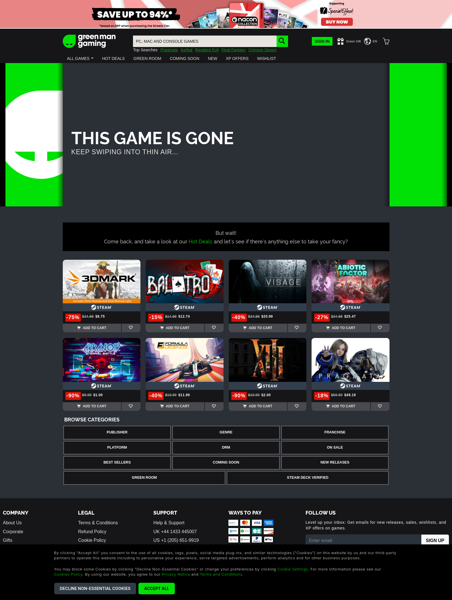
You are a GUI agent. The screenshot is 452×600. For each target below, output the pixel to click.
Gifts (7, 540)
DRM (226, 447)
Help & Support (169, 522)
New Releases (334, 462)
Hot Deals (200, 241)
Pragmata (169, 50)
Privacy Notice (176, 574)
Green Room (144, 478)
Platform (117, 447)
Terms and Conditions (221, 574)
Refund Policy (92, 531)
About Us (12, 522)
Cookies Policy (68, 574)
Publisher (117, 432)
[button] (80, 58)
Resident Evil (207, 50)
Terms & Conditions (98, 522)
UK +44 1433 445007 (175, 531)
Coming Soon (226, 462)
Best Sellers (117, 462)
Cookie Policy (92, 540)
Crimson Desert (262, 50)
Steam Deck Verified (307, 478)
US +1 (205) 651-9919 (176, 540)
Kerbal (186, 50)
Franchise (334, 432)
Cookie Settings (292, 569)
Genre (226, 432)
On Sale (335, 447)
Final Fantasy (234, 50)
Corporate (13, 531)
